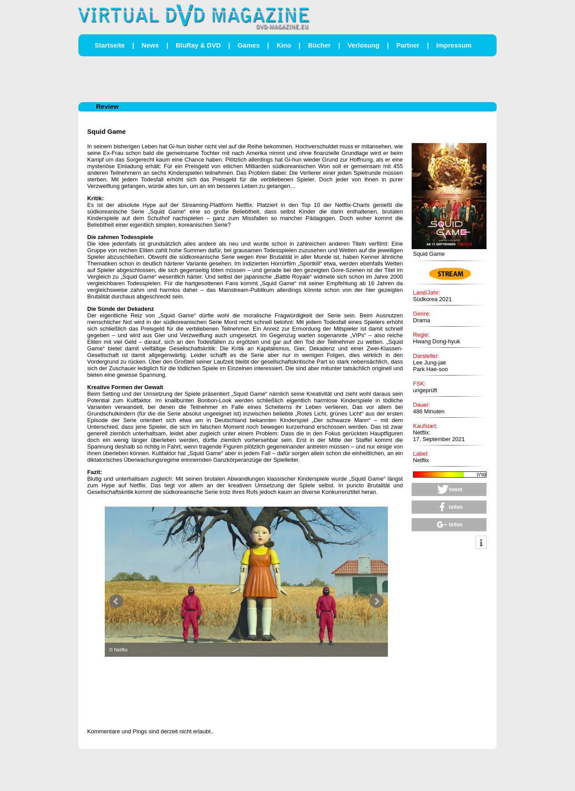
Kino (283, 45)
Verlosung (363, 45)
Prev (116, 601)
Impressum (454, 45)
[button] (449, 489)
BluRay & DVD (198, 45)
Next (376, 601)
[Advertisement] (287, 78)
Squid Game (106, 131)
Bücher (319, 45)
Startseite (110, 45)
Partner (408, 45)
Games (249, 45)
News (150, 45)
